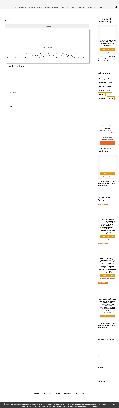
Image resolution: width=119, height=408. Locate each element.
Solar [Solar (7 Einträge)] (108, 90)
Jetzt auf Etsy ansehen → (108, 143)
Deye (76, 393)
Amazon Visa (107, 170)
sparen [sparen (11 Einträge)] (101, 94)
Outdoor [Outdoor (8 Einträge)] (101, 90)
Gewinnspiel (67, 393)
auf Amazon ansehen (108, 49)
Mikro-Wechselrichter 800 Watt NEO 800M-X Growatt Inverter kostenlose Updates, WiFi (108, 42)
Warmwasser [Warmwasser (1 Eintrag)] (102, 98)
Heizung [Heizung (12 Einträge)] (101, 86)
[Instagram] (109, 393)
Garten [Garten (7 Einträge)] (110, 79)
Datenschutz (47, 393)
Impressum (36, 393)
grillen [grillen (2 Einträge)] (110, 82)
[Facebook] (104, 393)
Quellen (84, 393)
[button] (25, 7)
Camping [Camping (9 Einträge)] (102, 79)
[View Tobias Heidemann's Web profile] (46, 44)
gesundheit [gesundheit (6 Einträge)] (102, 82)
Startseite (8, 19)
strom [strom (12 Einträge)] (108, 94)
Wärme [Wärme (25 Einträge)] (110, 98)
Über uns (57, 393)
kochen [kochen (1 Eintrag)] (109, 86)
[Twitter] (107, 393)
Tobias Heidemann (47, 47)
